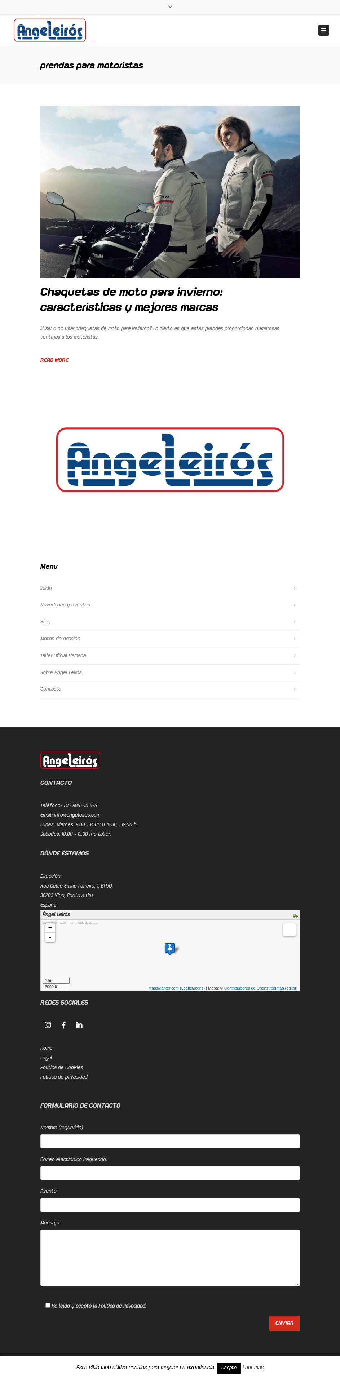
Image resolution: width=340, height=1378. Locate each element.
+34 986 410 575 (80, 805)
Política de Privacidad (121, 1306)
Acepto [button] (229, 1368)
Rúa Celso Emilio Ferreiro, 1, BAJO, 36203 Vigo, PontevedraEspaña (76, 896)
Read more (54, 360)
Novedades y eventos (65, 605)
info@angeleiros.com (77, 815)
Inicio (46, 588)
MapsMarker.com (164, 988)
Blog (45, 621)
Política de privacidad (64, 1077)
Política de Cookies (61, 1067)
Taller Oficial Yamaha (63, 655)
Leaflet (187, 988)
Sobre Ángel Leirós (61, 672)
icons (199, 988)
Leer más (253, 1367)
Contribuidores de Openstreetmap (254, 988)
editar (291, 988)
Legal (46, 1058)
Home (46, 1048)
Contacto (50, 689)
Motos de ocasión (60, 638)
